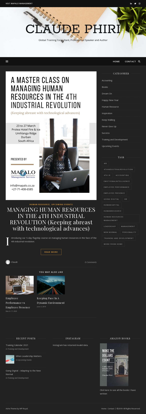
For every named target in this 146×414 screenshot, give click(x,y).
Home (116, 61)
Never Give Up (109, 126)
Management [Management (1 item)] (128, 226)
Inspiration (107, 113)
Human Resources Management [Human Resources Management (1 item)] (113, 218)
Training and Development (115, 139)
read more (51, 252)
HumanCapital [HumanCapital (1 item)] (111, 205)
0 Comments (91, 262)
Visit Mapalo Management (19, 3)
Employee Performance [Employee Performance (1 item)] (116, 187)
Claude (14, 262)
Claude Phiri (73, 29)
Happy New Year (110, 100)
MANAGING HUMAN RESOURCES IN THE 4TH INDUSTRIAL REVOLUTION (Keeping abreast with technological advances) (51, 219)
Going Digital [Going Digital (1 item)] (111, 199)
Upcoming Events (62, 204)
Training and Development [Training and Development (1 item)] (119, 238)
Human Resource (40, 204)
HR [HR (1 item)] (125, 199)
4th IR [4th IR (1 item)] (107, 175)
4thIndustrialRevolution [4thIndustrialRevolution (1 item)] (118, 169)
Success (106, 132)
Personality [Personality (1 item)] (129, 232)
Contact (130, 61)
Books (105, 87)
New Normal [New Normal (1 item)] (110, 232)
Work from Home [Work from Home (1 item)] (113, 244)
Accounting (107, 80)
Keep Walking (108, 119)
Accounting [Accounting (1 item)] (122, 175)
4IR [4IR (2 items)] (105, 163)
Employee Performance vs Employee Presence (18, 303)
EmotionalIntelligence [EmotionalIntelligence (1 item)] (117, 181)
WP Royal (24, 408)
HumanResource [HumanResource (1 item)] (112, 211)
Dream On (107, 93)
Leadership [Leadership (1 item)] (110, 226)
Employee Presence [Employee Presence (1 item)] (114, 193)
